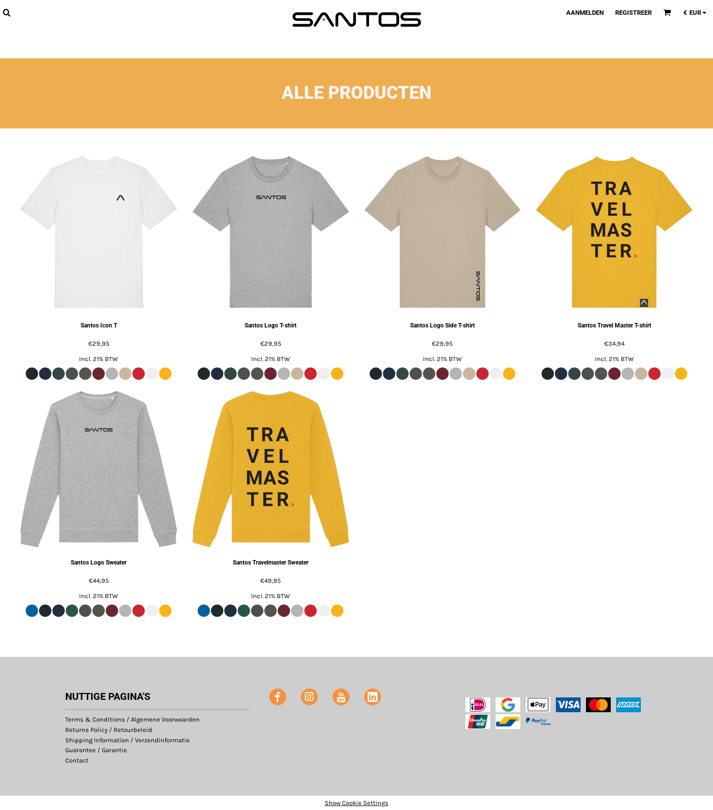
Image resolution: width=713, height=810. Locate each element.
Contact (76, 760)
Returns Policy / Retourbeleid (108, 729)
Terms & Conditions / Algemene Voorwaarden (132, 719)
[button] (6, 12)
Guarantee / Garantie (96, 750)
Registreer (633, 12)
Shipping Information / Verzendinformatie (127, 740)
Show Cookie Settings (356, 803)
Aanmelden (585, 12)
